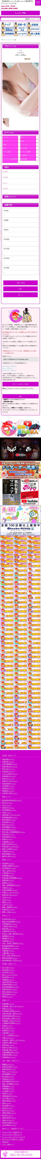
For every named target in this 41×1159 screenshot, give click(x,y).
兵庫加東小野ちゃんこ (9, 1050)
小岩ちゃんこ (6, 897)
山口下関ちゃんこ (8, 1098)
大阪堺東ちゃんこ (8, 1033)
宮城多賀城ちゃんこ (9, 783)
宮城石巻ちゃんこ (8, 762)
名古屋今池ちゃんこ (9, 919)
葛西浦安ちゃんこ (8, 880)
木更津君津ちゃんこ (9, 837)
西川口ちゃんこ (7, 803)
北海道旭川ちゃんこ (9, 776)
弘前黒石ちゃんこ (8, 771)
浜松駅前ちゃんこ (8, 941)
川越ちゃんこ (6, 812)
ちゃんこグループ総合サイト (12, 1132)
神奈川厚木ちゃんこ (9, 829)
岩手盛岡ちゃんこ (8, 786)
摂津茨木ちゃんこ (8, 1045)
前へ (20, 289)
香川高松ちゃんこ (8, 1076)
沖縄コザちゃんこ (8, 1120)
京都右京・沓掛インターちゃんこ (13, 1040)
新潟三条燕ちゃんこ (9, 994)
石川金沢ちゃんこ (8, 972)
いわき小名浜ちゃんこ (9, 774)
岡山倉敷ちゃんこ (8, 1106)
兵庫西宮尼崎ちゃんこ (9, 1055)
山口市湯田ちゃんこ (9, 1125)
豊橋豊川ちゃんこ (8, 938)
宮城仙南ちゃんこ (8, 759)
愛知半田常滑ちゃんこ (9, 958)
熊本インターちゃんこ (9, 1072)
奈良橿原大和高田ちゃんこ (11, 1011)
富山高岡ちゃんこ (8, 970)
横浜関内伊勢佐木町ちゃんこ (12, 800)
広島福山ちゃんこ (8, 1079)
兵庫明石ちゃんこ (8, 1030)
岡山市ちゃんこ (7, 1115)
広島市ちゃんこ (7, 1093)
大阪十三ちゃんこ (8, 1038)
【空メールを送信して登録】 (20, 384)
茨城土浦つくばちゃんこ (10, 846)
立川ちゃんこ (6, 805)
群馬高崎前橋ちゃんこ (9, 817)
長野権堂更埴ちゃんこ (9, 984)
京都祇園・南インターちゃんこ (13, 1006)
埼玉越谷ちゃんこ (8, 863)
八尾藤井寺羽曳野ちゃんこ (11, 1023)
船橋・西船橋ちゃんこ (9, 907)
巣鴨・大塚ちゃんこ (9, 912)
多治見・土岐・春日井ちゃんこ (13, 934)
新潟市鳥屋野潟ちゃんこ (10, 987)
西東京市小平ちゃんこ (9, 895)
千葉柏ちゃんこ (7, 888)
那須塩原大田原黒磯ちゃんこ (12, 878)
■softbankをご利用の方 (9, 370)
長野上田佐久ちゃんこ (9, 992)
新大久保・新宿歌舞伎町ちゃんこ (13, 832)
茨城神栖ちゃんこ (8, 875)
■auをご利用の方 (7, 368)
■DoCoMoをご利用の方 (9, 366)
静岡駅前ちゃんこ (8, 936)
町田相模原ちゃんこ (9, 827)
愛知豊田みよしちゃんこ (10, 948)
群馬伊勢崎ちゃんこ (9, 854)
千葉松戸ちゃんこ (8, 851)
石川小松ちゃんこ (8, 967)
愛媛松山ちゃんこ (8, 1064)
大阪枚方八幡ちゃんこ (9, 1043)
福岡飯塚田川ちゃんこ (9, 1096)
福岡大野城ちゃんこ (9, 1101)
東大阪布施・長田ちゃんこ (11, 1018)
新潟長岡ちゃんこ (8, 977)
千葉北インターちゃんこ (10, 892)
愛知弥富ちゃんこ (8, 929)
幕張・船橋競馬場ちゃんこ (11, 885)
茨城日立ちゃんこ (8, 909)
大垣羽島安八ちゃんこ (9, 924)
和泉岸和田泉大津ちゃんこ (11, 1016)
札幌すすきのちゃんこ (9, 781)
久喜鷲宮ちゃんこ (8, 873)
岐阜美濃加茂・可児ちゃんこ (12, 960)
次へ (20, 295)
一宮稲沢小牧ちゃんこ (9, 926)
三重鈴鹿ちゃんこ (8, 953)
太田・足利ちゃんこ (9, 871)
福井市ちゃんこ (7, 997)
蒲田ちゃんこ (6, 902)
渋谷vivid (5, 1142)
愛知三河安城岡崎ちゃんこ (11, 921)
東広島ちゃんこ (7, 1108)
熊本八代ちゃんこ (8, 1110)
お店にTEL (20, 13)
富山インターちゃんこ (9, 975)
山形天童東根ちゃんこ (9, 764)
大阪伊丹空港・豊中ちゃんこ (12, 1013)
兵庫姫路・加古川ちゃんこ (11, 1021)
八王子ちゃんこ (7, 905)
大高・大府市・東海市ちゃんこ (13, 943)
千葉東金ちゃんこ (8, 842)
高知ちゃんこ (6, 1103)
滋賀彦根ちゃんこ (8, 1004)
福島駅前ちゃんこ (8, 791)
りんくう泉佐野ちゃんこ (10, 1035)
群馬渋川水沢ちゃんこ (9, 844)
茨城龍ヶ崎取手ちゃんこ (10, 866)
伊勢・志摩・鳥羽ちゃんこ (11, 955)
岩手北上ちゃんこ (8, 779)
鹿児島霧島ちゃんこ (9, 1074)
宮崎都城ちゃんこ (8, 1086)
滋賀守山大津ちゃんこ (9, 1047)
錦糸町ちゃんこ (7, 839)
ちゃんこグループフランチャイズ (13, 1137)
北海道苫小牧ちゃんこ (9, 793)
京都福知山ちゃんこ (9, 1057)
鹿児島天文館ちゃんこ (9, 1067)
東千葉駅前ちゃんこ (9, 810)
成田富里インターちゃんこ (11, 815)
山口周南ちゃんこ (8, 1091)
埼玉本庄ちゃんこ (8, 834)
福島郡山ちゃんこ (8, 788)
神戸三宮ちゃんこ (8, 1028)
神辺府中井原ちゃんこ (9, 1123)
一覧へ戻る (20, 283)
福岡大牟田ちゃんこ (9, 1118)
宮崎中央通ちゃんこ (9, 1113)
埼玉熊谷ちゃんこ (8, 822)
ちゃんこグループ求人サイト (12, 1135)
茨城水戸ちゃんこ (8, 808)
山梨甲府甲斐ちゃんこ (9, 982)
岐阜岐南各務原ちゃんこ (10, 946)
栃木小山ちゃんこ (8, 825)
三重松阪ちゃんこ (8, 951)
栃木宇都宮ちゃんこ (9, 820)
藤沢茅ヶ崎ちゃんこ (9, 856)
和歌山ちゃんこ (7, 1009)
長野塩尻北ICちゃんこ (9, 989)
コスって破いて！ (8, 1144)
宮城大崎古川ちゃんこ (9, 766)
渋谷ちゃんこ (6, 900)
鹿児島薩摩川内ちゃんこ (10, 1081)
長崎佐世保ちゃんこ (9, 1069)
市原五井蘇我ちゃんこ (9, 890)
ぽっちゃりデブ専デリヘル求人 (13, 1139)
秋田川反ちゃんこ (8, 769)
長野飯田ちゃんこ (8, 980)
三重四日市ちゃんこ (9, 931)
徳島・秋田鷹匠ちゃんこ (10, 1084)
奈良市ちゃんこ (7, 1026)
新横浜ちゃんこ (7, 883)
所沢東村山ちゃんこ (9, 868)
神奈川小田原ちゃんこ (9, 849)
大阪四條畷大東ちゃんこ (10, 1052)
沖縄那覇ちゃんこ (8, 1089)
